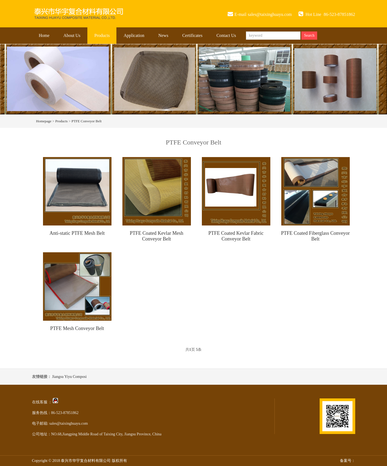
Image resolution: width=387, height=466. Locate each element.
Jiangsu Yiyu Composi (69, 377)
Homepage (43, 121)
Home (44, 35)
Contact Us (226, 35)
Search (309, 35)
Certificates (192, 35)
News (163, 35)
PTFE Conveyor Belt (86, 121)
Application (134, 35)
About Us (72, 35)
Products (102, 35)
